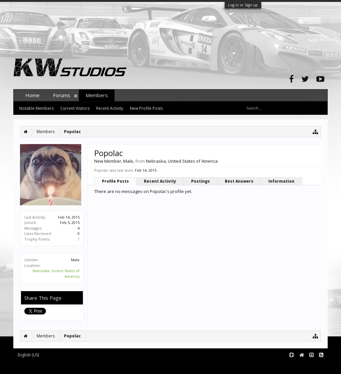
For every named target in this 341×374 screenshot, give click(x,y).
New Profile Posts (146, 108)
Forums (61, 95)
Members (97, 95)
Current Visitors (75, 108)
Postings (200, 181)
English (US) (28, 355)
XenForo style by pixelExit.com (144, 365)
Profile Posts (115, 181)
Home (32, 95)
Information (281, 181)
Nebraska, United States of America (182, 161)
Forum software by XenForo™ (64, 365)
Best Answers (239, 181)
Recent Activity (160, 181)
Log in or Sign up (243, 4)
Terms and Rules (311, 365)
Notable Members (36, 108)
